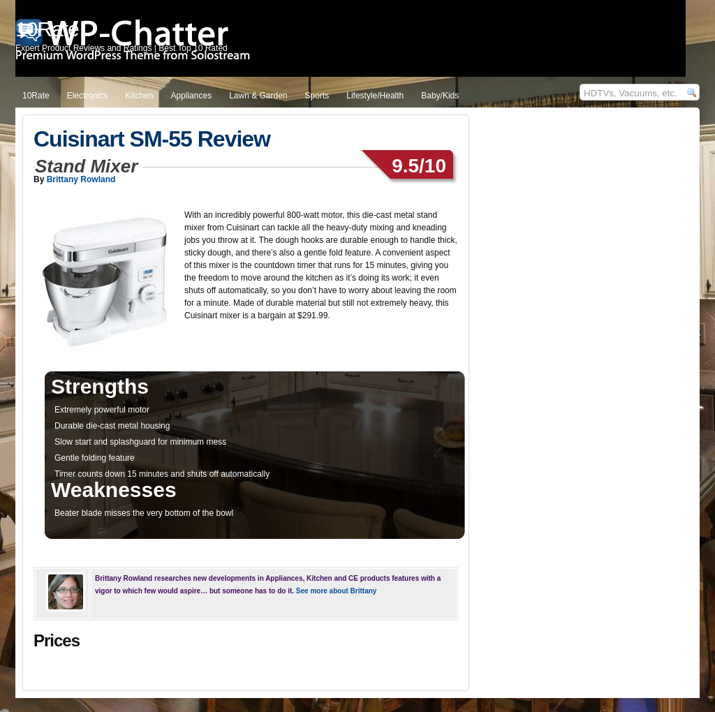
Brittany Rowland (81, 179)
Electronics (87, 96)
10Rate (36, 96)
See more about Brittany (336, 591)
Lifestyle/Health (375, 96)
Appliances (191, 96)
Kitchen (139, 96)
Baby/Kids (440, 96)
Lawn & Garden (258, 96)
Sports (317, 96)
